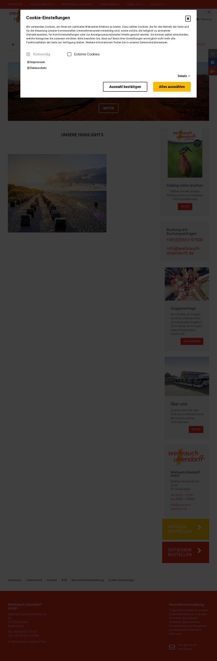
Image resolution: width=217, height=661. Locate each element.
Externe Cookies (83, 54)
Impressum (36, 62)
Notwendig (38, 54)
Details (182, 76)
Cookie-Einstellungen (48, 18)
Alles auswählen (172, 87)
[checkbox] (28, 54)
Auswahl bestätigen (125, 87)
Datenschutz (37, 68)
